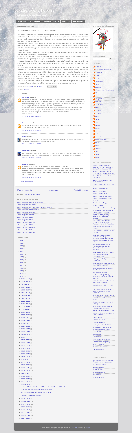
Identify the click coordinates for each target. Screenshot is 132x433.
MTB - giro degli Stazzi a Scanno (103, 263)
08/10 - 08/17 (25, 329)
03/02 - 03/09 (25, 404)
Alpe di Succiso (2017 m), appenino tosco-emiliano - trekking (101, 216)
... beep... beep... (98, 377)
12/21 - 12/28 (25, 281)
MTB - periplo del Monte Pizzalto (103, 252)
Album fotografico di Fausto (26, 222)
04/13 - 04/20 (25, 376)
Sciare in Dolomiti (98, 367)
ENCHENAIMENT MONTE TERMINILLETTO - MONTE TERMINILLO (43, 387)
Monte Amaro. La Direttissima (102, 306)
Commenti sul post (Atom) (32, 194)
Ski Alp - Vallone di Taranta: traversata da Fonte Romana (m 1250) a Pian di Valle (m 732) (103, 167)
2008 (21, 276)
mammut (98, 137)
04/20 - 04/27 (25, 373)
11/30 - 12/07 (25, 290)
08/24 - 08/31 (25, 326)
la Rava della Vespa (99, 364)
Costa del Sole (97, 336)
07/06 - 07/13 (25, 342)
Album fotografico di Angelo (26, 232)
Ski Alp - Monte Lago (99, 191)
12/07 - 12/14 (25, 287)
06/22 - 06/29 (25, 348)
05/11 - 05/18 (25, 365)
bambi (97, 119)
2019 (21, 246)
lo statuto (66, 21)
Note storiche (35, 21)
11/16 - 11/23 (25, 293)
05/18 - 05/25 (25, 362)
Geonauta (98, 87)
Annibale (98, 66)
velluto (97, 157)
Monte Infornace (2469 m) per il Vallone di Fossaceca (103, 286)
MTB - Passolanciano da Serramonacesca (101, 255)
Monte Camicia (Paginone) (101, 342)
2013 (21, 262)
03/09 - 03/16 (25, 401)
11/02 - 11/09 (25, 298)
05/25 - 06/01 (25, 359)
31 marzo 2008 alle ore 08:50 (31, 144)
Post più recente (24, 190)
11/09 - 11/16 (25, 295)
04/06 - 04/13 (25, 379)
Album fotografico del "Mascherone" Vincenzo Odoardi (34, 207)
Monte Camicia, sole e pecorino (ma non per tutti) (36, 389)
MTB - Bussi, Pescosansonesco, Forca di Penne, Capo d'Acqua (103, 361)
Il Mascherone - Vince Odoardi (104, 90)
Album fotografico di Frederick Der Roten (30, 202)
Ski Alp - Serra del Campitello (102, 196)
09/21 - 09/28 (25, 315)
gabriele (25, 164)
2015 (21, 257)
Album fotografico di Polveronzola (28, 209)
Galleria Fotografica (51, 21)
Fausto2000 (99, 81)
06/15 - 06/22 (25, 351)
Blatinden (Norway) (99, 322)
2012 (21, 265)
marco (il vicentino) (101, 140)
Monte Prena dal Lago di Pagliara (103, 295)
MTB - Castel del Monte (100, 265)
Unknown (25, 97)
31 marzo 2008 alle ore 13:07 (31, 177)
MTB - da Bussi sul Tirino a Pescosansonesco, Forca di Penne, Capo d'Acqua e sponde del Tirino (103, 247)
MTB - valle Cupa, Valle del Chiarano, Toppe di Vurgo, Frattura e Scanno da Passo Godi (103, 222)
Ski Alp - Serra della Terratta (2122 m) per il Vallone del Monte (103, 172)
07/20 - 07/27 (25, 337)
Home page (22, 21)
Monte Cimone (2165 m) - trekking (104, 208)
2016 (21, 254)
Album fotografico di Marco (25, 220)
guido (97, 134)
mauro (97, 142)
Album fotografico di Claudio (26, 212)
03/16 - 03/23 (25, 398)
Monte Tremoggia (98, 344)
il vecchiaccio (97, 374)
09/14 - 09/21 (25, 318)
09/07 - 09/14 (25, 320)
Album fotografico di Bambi (25, 214)
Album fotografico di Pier (25, 217)
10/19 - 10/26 (25, 304)
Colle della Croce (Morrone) (102, 339)
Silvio (96, 107)
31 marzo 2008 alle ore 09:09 (31, 158)
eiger (96, 122)
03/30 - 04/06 (25, 381)
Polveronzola (99, 104)
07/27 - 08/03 (25, 334)
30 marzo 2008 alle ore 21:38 (31, 130)
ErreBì (97, 78)
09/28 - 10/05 (25, 312)
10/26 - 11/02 (25, 301)
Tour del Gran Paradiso (100, 347)
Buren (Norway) (98, 317)
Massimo (98, 102)
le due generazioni (99, 372)
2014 (21, 259)
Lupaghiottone (99, 99)
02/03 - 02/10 (25, 415)
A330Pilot (74, 427)
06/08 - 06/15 (25, 354)
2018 (21, 248)
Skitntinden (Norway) (99, 320)
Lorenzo (97, 96)
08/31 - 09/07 (25, 323)
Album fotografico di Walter (25, 225)
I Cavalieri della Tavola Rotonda (31, 395)
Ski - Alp (26, 89)
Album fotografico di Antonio (26, 227)
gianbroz (98, 131)
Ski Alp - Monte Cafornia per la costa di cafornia (102, 181)
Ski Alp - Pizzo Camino (100, 193)
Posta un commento (26, 181)
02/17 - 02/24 (25, 410)
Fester (97, 84)
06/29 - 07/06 (25, 345)
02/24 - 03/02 (25, 407)
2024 (21, 240)
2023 (21, 243)
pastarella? (26, 150)
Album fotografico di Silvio (25, 230)
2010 (21, 271)
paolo (97, 145)
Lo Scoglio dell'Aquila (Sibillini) (102, 325)
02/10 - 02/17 (25, 412)
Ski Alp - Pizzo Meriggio (100, 203)
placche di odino (98, 369)
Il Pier (97, 93)
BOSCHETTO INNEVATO (103, 69)
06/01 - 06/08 (25, 356)
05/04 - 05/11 (25, 367)
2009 (21, 273)
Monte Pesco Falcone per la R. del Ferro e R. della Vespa (103, 328)
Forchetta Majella (98, 349)
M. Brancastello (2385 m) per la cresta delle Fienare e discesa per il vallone (103, 276)
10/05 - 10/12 (25, 309)
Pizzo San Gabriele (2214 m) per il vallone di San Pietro (103, 281)
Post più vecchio (81, 190)
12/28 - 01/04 (25, 279)
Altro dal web (78, 21)
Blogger (88, 427)
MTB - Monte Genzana (100, 272)
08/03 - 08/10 (25, 331)
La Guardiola (97, 331)
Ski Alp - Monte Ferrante (100, 188)
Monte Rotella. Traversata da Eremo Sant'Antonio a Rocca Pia (103, 309)
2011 (21, 268)
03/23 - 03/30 (25, 384)
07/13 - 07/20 (25, 340)
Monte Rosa (97, 334)
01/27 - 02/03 (25, 418)
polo (96, 151)
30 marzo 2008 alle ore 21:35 (31, 116)
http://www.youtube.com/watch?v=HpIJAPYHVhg (36, 392)
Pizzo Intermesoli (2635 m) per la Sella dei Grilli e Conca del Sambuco (103, 290)
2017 (21, 251)
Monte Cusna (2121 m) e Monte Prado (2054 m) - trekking (103, 211)
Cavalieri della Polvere (34, 10)
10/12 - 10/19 (25, 306)
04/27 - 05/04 (25, 370)
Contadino (98, 72)
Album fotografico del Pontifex (26, 204)
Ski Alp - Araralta (98, 205)
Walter (24, 136)
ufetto (97, 154)
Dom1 (97, 75)
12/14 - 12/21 (25, 284)
